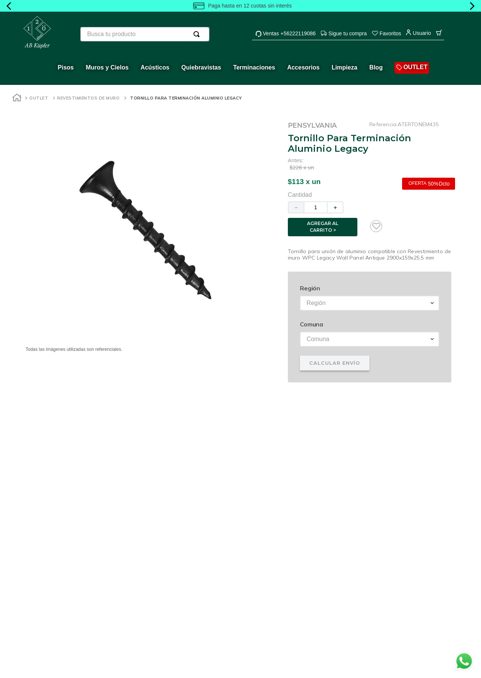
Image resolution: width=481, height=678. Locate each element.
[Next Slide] (472, 6)
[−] (296, 207)
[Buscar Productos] (198, 34)
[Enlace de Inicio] (17, 98)
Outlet (38, 98)
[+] (335, 207)
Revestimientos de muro (88, 98)
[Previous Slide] (9, 6)
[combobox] (144, 34)
